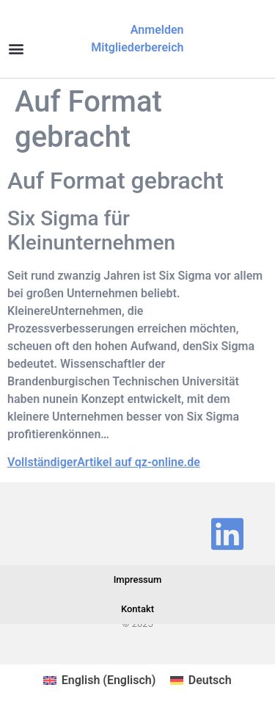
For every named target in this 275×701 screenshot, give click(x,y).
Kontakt (137, 608)
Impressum (138, 579)
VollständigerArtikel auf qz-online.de (103, 462)
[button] (16, 48)
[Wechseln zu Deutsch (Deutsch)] (200, 680)
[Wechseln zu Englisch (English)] (99, 680)
